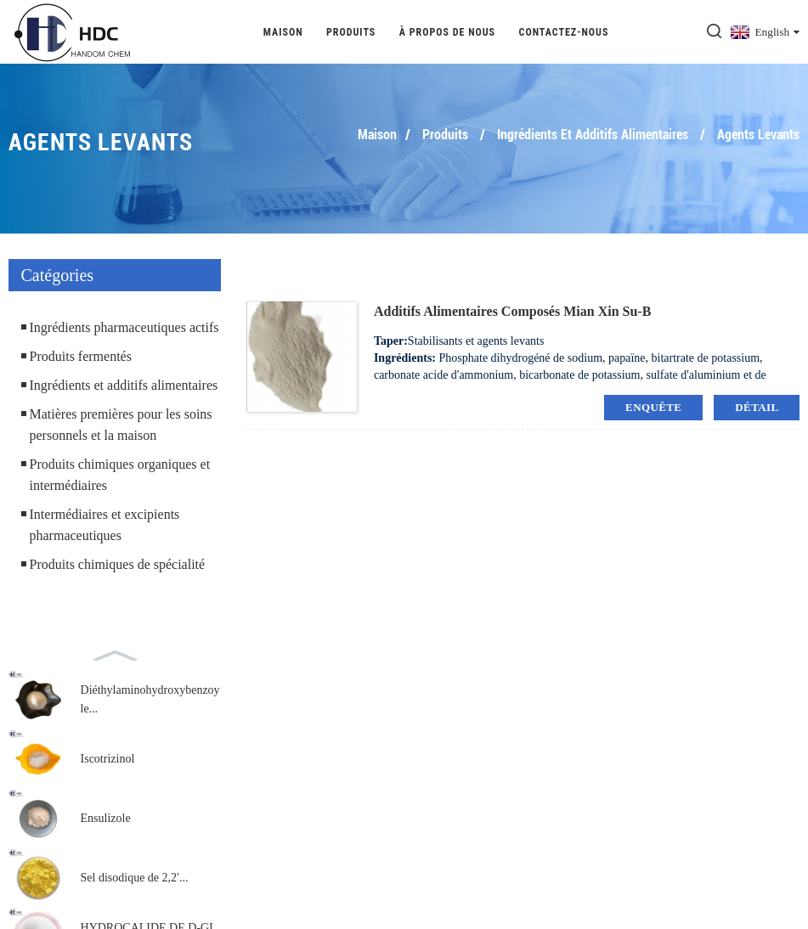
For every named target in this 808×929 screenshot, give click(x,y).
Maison (283, 32)
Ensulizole (106, 818)
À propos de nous (447, 32)
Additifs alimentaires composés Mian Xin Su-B (512, 311)
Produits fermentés (81, 356)
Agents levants (758, 135)
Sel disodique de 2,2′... (135, 877)
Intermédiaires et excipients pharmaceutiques (105, 525)
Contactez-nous (564, 32)
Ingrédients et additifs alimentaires (592, 135)
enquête (653, 407)
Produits (351, 32)
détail (756, 407)
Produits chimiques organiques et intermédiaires (120, 475)
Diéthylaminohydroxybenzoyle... (150, 699)
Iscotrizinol (108, 758)
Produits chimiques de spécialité (118, 564)
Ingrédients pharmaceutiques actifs (124, 327)
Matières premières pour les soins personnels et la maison (121, 424)
